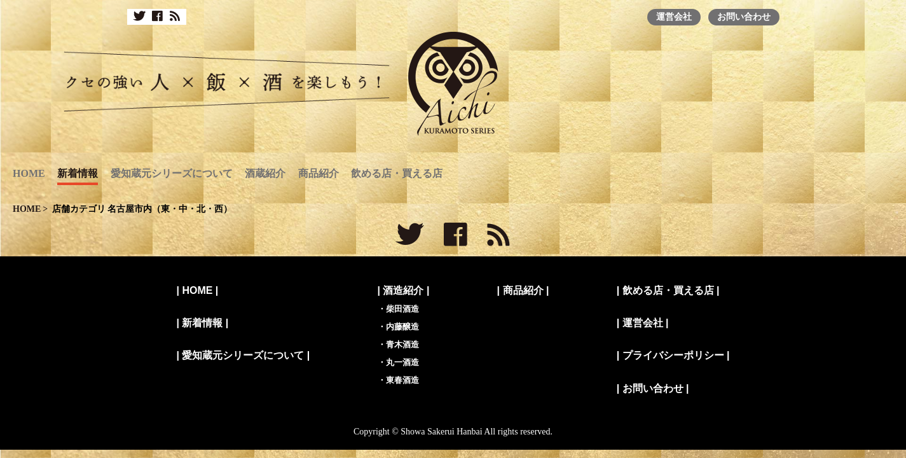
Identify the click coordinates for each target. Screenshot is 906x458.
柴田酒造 (402, 309)
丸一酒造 (402, 362)
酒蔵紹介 (265, 173)
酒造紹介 (403, 290)
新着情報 (77, 173)
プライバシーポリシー (673, 355)
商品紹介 (318, 173)
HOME (29, 173)
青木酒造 (402, 344)
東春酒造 (402, 380)
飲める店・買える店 (397, 173)
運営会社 (674, 16)
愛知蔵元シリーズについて (172, 173)
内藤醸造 (402, 326)
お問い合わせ (744, 16)
